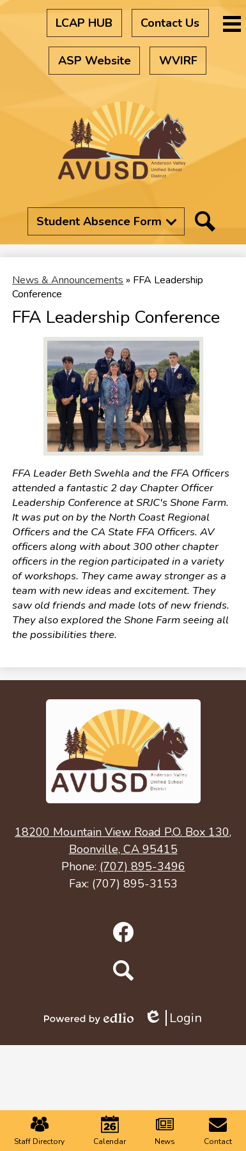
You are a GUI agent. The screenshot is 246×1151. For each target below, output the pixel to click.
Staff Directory (39, 1131)
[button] (106, 221)
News (165, 1131)
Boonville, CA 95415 (123, 840)
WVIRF (178, 60)
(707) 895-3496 (142, 866)
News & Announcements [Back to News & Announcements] (67, 280)
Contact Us (170, 23)
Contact (218, 1131)
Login (173, 1018)
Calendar (109, 1131)
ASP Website (94, 60)
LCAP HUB (84, 23)
